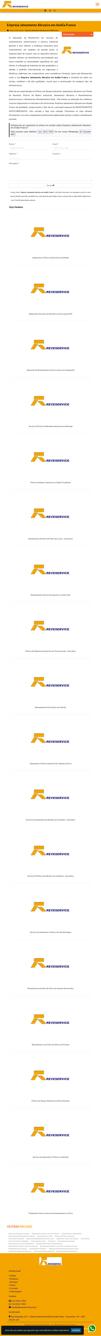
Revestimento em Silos (45, 1236)
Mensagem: (14, 163)
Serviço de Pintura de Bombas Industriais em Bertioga (50, 426)
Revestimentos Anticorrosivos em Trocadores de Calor (58, 1246)
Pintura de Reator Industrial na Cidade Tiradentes (50, 482)
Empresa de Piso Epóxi (16, 1239)
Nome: (12, 144)
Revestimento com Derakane (72, 1234)
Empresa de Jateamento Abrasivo (20, 1251)
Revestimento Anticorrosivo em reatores (45, 1234)
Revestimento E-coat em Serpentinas (21, 1244)
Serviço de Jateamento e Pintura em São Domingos (50, 932)
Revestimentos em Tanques (18, 1249)
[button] (97, 4)
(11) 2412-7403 (45, 132)
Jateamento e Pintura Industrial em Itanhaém (50, 258)
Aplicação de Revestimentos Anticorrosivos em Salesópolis (51, 370)
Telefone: (13, 154)
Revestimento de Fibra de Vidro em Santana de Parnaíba (50, 988)
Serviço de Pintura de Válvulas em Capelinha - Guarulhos (50, 876)
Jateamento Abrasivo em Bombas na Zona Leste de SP (50, 314)
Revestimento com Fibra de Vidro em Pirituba (50, 1045)
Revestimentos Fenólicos (38, 1249)
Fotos (12, 1285)
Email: (55, 144)
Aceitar (76, 1330)
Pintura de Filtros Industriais (64, 1236)
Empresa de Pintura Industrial (44, 1251)
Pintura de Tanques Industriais (19, 1234)
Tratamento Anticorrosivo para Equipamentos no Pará (50, 1213)
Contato (14, 1288)
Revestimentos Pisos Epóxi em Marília (50, 707)
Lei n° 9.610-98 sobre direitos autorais (23, 200)
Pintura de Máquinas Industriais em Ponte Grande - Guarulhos (50, 651)
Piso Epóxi (51, 1241)
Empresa (14, 1279)
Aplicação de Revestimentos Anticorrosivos (64, 1249)
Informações (16, 1291)
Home (13, 1275)
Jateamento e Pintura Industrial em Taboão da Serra (51, 764)
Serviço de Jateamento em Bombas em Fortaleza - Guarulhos (50, 820)
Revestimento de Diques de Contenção (22, 1236)
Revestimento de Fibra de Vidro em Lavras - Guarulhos (50, 539)
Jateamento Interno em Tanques (67, 1239)
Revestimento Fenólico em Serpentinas (49, 1244)
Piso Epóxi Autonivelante (66, 1241)
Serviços (14, 1282)
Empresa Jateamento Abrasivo (66, 1251)
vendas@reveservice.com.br (24, 1307)
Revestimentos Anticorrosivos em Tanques (23, 1246)
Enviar (50, 185)
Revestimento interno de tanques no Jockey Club (50, 595)
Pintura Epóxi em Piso (38, 1241)
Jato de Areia (85, 1239)
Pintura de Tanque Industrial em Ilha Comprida (50, 1101)
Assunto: (56, 154)
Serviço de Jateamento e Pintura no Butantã (50, 1157)
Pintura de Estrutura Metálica (19, 1241)
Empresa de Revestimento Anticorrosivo (40, 1239)
